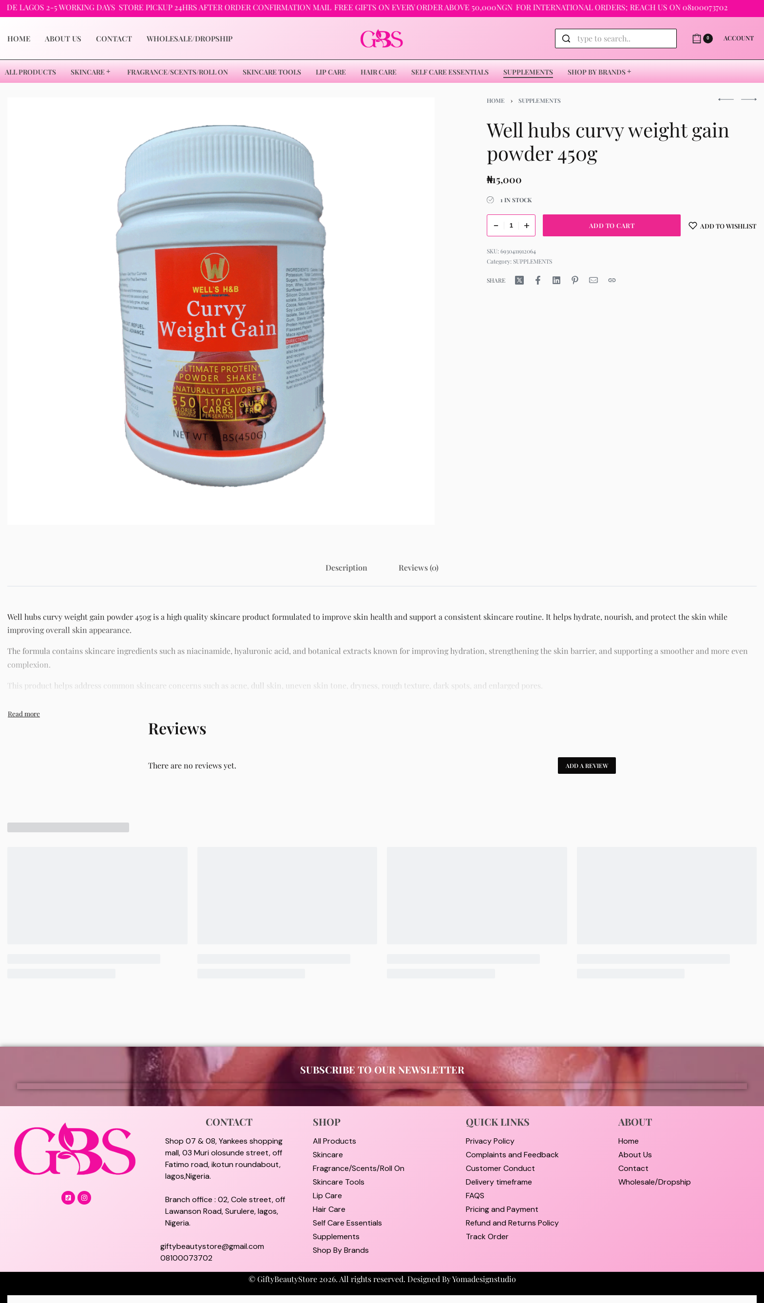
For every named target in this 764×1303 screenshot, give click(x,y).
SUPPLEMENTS (539, 100)
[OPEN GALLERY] (221, 311)
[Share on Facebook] (538, 280)
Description (346, 567)
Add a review (587, 765)
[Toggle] (23, 713)
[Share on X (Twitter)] (519, 280)
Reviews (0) (419, 567)
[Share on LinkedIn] (556, 280)
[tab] (346, 567)
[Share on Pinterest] (575, 280)
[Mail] (593, 280)
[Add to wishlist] (722, 225)
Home (496, 100)
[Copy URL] (612, 280)
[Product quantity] (511, 225)
